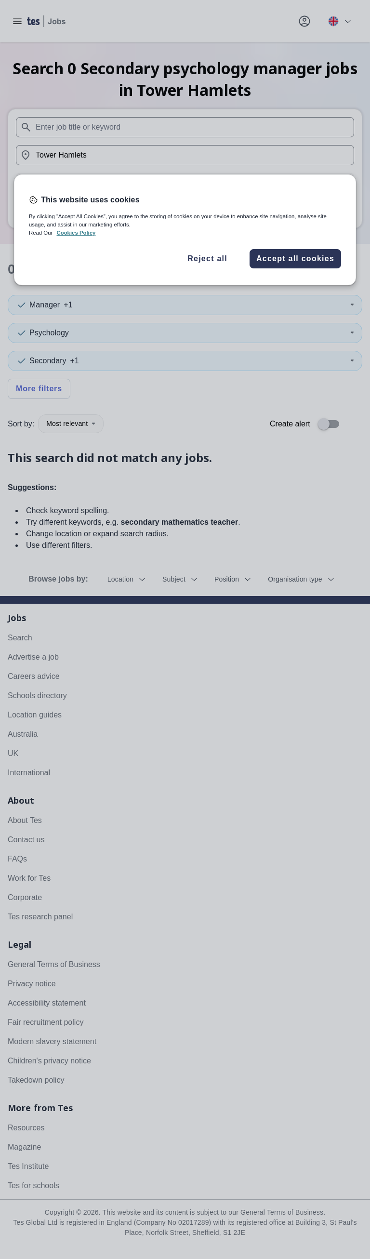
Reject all (207, 258)
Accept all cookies (295, 258)
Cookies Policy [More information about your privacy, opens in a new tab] (75, 233)
